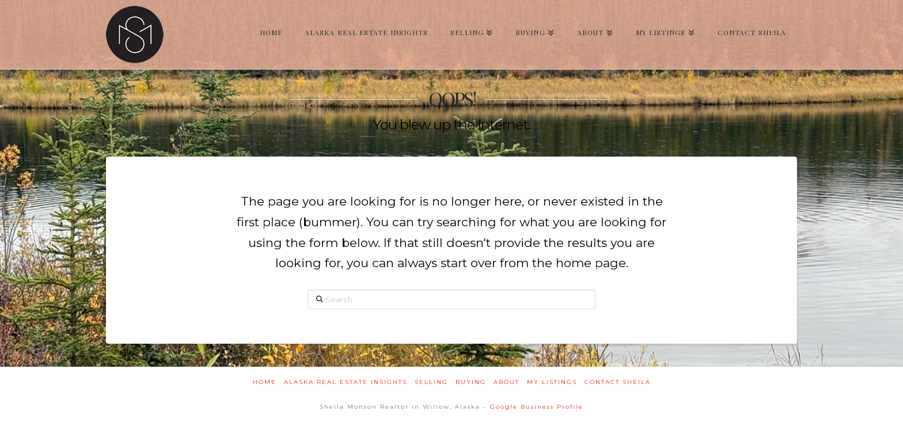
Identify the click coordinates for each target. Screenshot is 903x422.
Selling (431, 382)
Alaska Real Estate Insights (345, 382)
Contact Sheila (618, 382)
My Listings (552, 382)
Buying (471, 382)
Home (264, 382)
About (506, 382)
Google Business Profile (536, 406)
